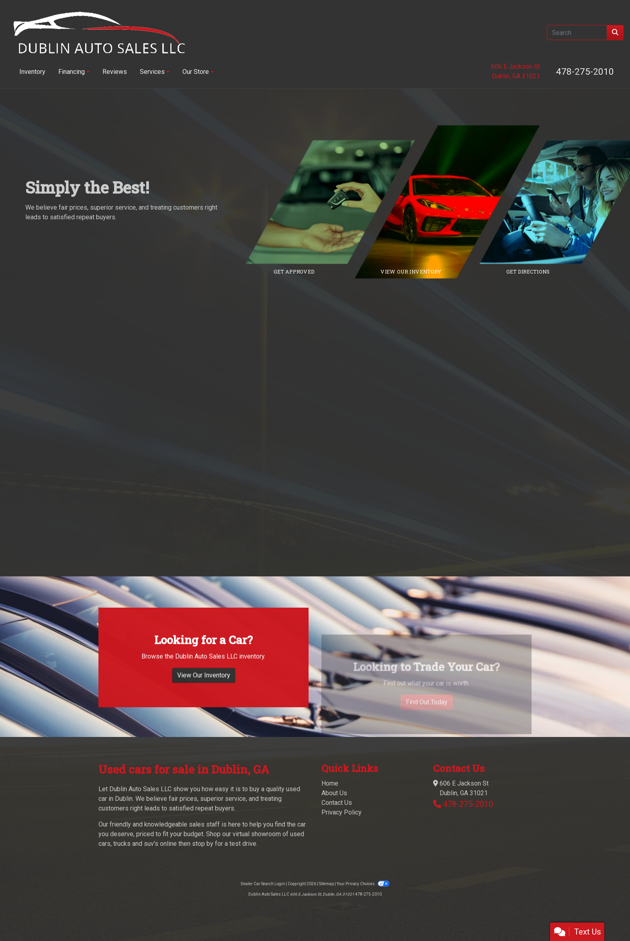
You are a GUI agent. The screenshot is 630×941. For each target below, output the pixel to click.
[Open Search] (577, 32)
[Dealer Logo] (99, 32)
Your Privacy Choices (363, 884)
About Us (334, 793)
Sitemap (326, 884)
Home (329, 783)
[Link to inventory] (453, 202)
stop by (202, 843)
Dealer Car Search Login (263, 884)
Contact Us (336, 802)
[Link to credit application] (336, 202)
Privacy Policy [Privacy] (341, 812)
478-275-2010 (585, 71)
